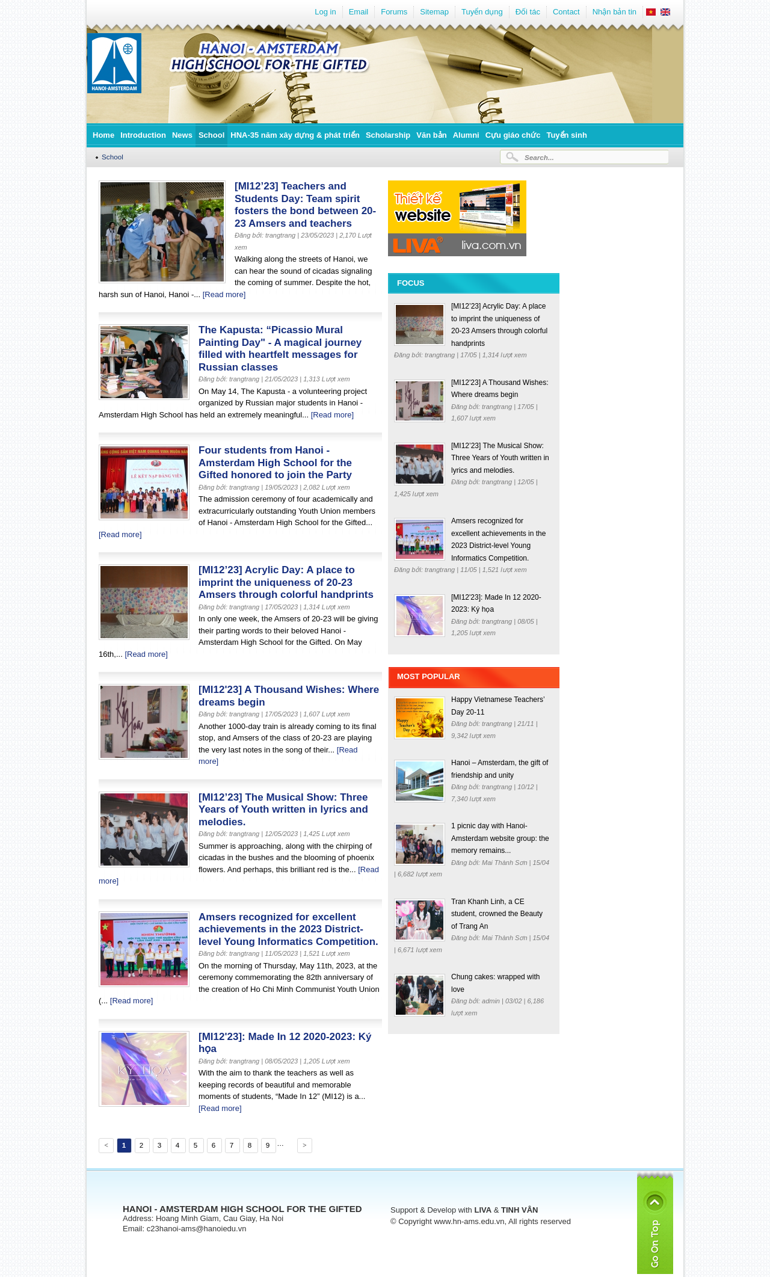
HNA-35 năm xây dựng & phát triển (295, 135)
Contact (566, 11)
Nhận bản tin (614, 11)
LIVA (482, 1209)
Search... (539, 157)
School (211, 135)
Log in (325, 11)
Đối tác (528, 11)
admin (492, 1001)
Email (359, 11)
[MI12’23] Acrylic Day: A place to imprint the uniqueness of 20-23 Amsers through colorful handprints (286, 582)
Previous (105, 1147)
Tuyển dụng (482, 11)
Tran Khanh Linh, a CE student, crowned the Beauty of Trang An (497, 914)
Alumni (466, 135)
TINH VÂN (519, 1209)
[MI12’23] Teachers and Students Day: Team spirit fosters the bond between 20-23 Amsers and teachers (305, 204)
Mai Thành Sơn (505, 862)
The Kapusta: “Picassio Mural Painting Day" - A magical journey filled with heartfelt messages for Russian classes (280, 348)
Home (103, 135)
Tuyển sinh (566, 135)
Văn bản (431, 135)
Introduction (143, 135)
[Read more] (224, 294)
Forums (394, 11)
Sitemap (434, 11)
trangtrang (441, 354)
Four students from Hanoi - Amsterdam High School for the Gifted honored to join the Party (275, 463)
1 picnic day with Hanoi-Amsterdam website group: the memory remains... (500, 838)
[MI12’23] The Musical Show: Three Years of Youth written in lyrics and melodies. (283, 810)
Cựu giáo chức (513, 135)
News (182, 135)
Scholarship (388, 135)
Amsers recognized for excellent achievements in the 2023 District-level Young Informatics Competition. (288, 929)
